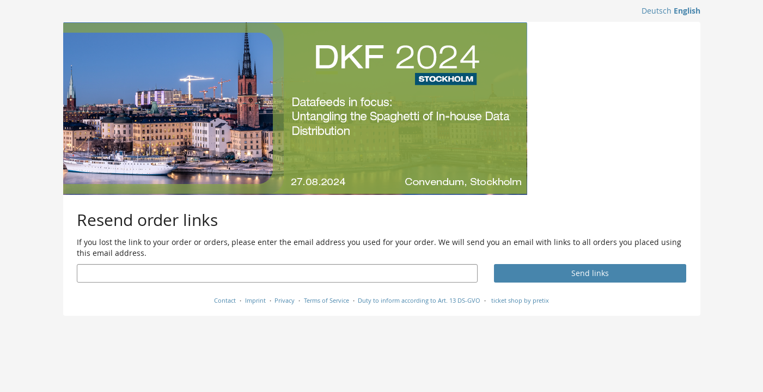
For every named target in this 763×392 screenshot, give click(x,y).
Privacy (284, 300)
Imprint (255, 300)
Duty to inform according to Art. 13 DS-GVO (419, 300)
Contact (225, 300)
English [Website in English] (687, 10)
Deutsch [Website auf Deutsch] (657, 10)
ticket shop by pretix (520, 300)
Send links (590, 273)
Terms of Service (326, 300)
